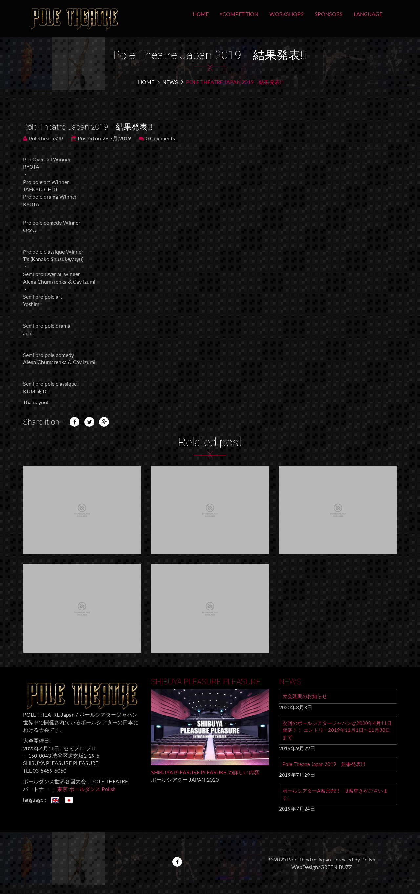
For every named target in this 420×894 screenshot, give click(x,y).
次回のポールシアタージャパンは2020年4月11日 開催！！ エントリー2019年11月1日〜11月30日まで (337, 731)
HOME (201, 14)
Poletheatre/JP (43, 138)
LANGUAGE (368, 14)
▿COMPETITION (239, 14)
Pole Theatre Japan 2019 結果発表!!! (326, 765)
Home (146, 82)
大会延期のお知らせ (306, 696)
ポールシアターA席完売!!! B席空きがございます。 (336, 796)
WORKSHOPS (286, 14)
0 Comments (157, 138)
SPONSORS (329, 14)
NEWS (170, 82)
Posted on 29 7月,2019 (101, 138)
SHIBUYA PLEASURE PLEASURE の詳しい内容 (205, 772)
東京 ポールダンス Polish (86, 789)
